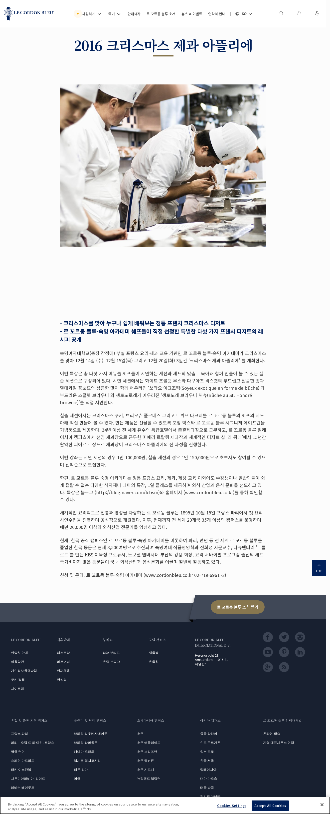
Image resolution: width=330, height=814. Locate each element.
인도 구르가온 (210, 742)
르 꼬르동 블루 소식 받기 (237, 607)
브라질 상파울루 (85, 742)
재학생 (154, 652)
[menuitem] (281, 13)
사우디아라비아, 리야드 (28, 778)
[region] (165, 805)
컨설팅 (62, 679)
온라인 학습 (271, 733)
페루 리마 (81, 769)
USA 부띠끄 (111, 652)
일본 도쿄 (207, 751)
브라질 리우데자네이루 (90, 733)
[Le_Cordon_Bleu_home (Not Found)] (29, 13)
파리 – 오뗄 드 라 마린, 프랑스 (32, 742)
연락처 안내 (19, 652)
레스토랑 (63, 652)
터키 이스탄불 (21, 769)
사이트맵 (17, 688)
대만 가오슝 (208, 778)
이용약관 (17, 661)
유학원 (154, 661)
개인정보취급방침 (24, 670)
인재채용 (63, 670)
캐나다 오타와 (84, 751)
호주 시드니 (145, 769)
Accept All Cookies (270, 805)
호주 (140, 733)
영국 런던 (18, 751)
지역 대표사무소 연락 (278, 742)
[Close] (322, 804)
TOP (319, 567)
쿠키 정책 (18, 679)
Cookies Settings (231, 805)
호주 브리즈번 (147, 751)
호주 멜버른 (145, 760)
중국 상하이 (208, 733)
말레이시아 (208, 769)
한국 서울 (207, 760)
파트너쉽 (63, 661)
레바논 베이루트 (22, 787)
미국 (77, 778)
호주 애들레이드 (149, 742)
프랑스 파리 (19, 733)
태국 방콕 (207, 787)
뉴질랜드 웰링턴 (149, 778)
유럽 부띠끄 (111, 661)
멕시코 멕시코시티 (87, 760)
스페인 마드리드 (22, 760)
